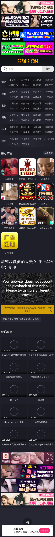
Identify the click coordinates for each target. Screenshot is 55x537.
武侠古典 (49, 127)
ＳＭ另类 (49, 96)
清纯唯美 (25, 120)
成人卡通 (37, 103)
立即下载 (44, 530)
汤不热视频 (49, 138)
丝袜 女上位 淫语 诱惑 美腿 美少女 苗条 (21, 319)
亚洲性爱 (14, 103)
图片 (3, 117)
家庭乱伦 (25, 127)
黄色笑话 (37, 132)
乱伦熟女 (37, 108)
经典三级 (25, 108)
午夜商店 (25, 138)
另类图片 (49, 120)
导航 (3, 141)
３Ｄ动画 (49, 91)
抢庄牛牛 (49, 84)
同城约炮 (14, 138)
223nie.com (27, 61)
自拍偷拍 (25, 91)
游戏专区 (49, 79)
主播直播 (37, 96)
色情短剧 (25, 143)
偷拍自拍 (25, 103)
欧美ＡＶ (37, 91)
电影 (3, 105)
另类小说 (25, 132)
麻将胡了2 (13, 84)
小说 (3, 129)
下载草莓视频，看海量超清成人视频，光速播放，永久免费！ (28, 309)
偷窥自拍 (14, 115)
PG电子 (13, 79)
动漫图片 (49, 115)
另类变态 (49, 108)
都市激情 (14, 127)
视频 (3, 93)
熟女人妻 (14, 96)
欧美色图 (37, 115)
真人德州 (25, 79)
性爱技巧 (49, 132)
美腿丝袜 (14, 120)
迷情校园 (14, 132)
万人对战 (37, 79)
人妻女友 (37, 127)
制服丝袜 (14, 108)
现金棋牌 (37, 84)
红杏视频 (14, 143)
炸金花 (25, 84)
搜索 (48, 69)
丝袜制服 (25, 96)
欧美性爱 (49, 103)
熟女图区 (37, 120)
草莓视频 (37, 138)
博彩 (3, 82)
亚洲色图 (25, 115)
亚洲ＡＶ (14, 91)
